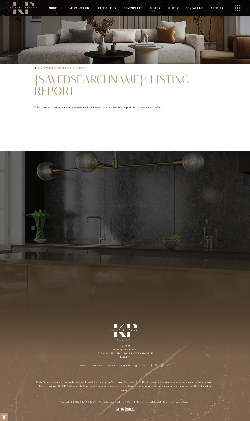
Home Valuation (77, 8)
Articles (217, 8)
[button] (4, 417)
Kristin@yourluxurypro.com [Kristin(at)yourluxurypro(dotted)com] (129, 365)
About (53, 8)
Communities (133, 8)
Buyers (155, 8)
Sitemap (140, 402)
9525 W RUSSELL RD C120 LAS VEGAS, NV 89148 (125, 353)
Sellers (173, 8)
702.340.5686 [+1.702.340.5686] (94, 365)
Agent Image (183, 402)
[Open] (237, 8)
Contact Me (194, 8)
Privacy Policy (126, 402)
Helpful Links (106, 8)
